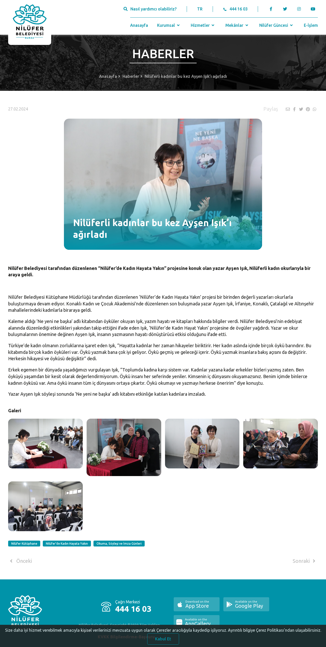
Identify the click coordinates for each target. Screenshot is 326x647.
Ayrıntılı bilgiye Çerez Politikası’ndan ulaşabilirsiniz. (274, 634)
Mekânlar (237, 25)
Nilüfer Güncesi (276, 25)
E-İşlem (311, 25)
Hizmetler (203, 25)
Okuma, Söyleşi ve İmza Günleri (119, 543)
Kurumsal (169, 25)
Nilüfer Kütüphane (24, 543)
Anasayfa (139, 25)
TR (199, 9)
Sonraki (305, 561)
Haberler (131, 76)
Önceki (20, 561)
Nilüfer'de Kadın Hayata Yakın (67, 543)
